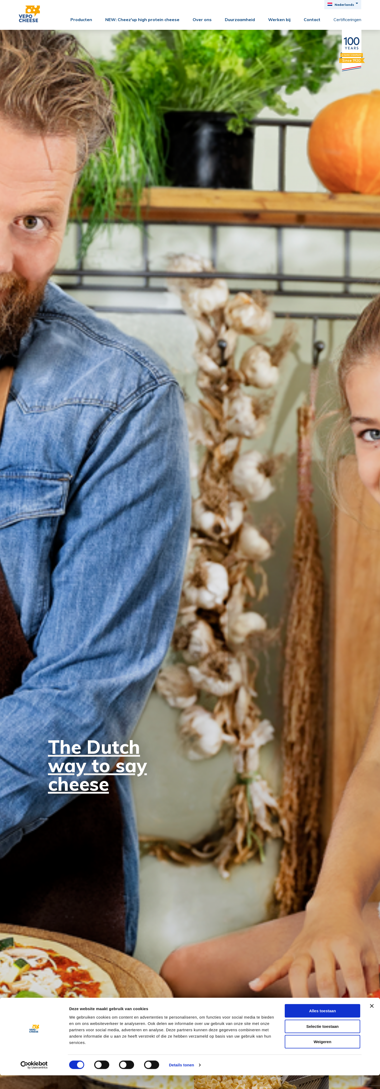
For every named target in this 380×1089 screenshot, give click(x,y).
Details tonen (181, 1078)
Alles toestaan (322, 1024)
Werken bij (279, 19)
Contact (312, 19)
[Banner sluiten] (372, 1019)
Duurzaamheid (240, 19)
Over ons (202, 19)
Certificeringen (347, 19)
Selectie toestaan (322, 1040)
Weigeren (322, 1055)
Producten (81, 19)
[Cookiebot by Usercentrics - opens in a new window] (34, 1079)
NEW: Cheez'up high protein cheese (142, 19)
